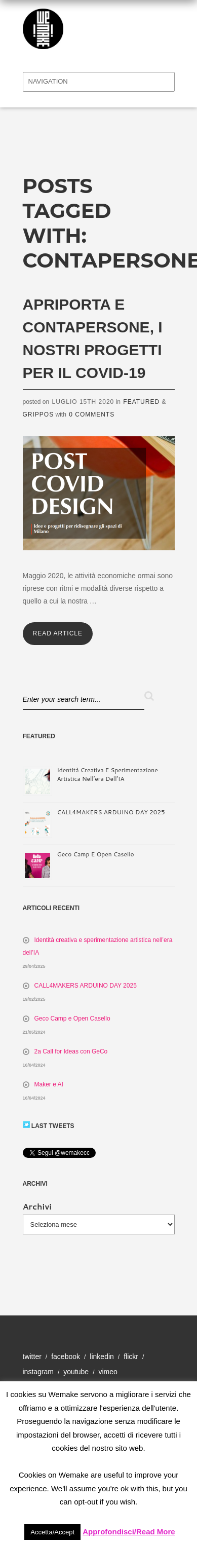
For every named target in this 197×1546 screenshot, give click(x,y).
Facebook (65, 1356)
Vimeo (107, 1372)
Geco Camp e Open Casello (95, 854)
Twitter (32, 1356)
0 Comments (91, 414)
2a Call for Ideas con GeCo (71, 1051)
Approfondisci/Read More (129, 1531)
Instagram (38, 1372)
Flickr (131, 1356)
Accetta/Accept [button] (52, 1532)
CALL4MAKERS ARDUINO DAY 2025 (111, 812)
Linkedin (101, 1356)
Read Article (58, 633)
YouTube (76, 1372)
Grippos (38, 414)
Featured (141, 401)
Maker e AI (48, 1084)
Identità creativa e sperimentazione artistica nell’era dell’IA (107, 774)
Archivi (37, 1206)
